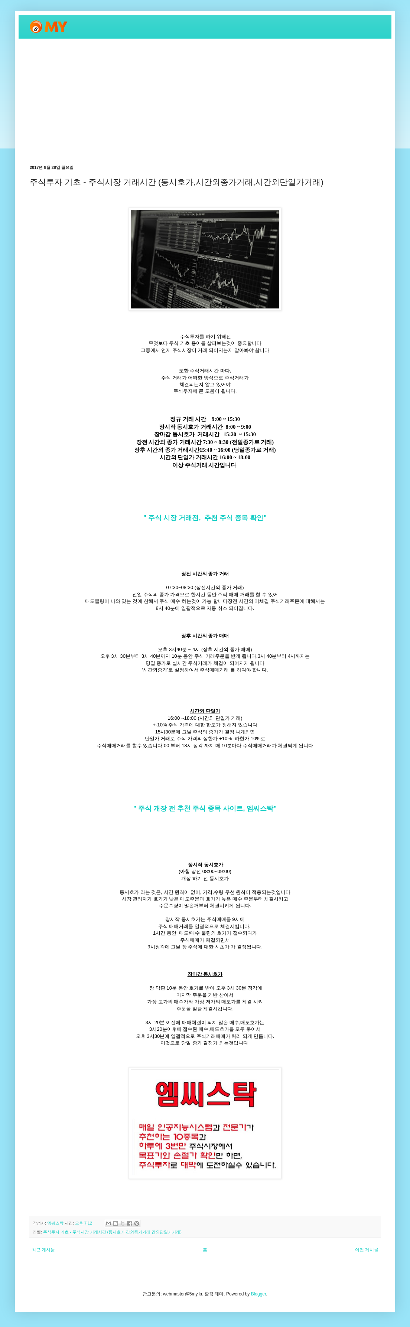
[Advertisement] (205, 102)
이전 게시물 (366, 1249)
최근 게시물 (43, 1249)
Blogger (258, 1294)
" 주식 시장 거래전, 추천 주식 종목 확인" (205, 518)
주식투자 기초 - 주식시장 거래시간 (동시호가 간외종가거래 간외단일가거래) (112, 1232)
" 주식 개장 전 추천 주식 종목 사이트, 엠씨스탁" (205, 808)
